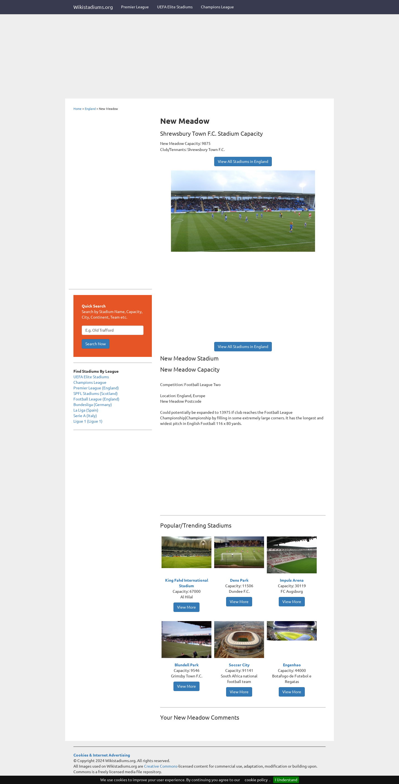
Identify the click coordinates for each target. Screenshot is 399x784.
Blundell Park (187, 665)
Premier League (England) (96, 388)
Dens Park (239, 580)
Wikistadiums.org (93, 7)
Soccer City (239, 665)
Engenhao (292, 665)
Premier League (135, 7)
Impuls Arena (292, 580)
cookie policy (256, 780)
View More (186, 607)
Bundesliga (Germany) (92, 404)
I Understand (286, 780)
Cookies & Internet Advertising (101, 755)
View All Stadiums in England (243, 161)
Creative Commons (160, 766)
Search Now (95, 344)
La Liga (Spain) (85, 410)
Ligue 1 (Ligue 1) (88, 421)
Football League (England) (96, 399)
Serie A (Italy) (85, 416)
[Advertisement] (199, 57)
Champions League (217, 7)
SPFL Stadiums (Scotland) (95, 393)
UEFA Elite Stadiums (175, 7)
